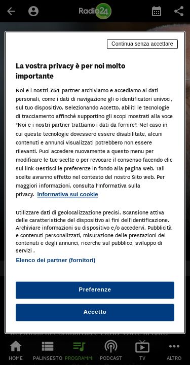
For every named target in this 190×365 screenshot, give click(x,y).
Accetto (95, 312)
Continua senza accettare (142, 44)
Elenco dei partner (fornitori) (55, 260)
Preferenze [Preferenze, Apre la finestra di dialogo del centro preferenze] (95, 290)
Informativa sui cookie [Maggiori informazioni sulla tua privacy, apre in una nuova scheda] (67, 194)
